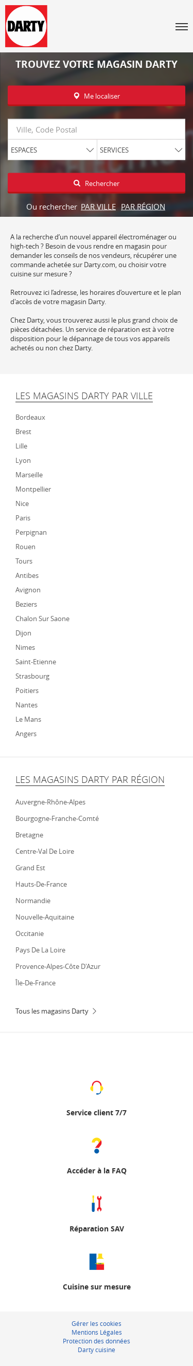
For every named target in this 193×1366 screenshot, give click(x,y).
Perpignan (31, 532)
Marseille (29, 474)
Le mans (28, 719)
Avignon (28, 589)
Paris (22, 517)
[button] (182, 26)
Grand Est (30, 867)
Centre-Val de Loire (44, 851)
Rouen (25, 546)
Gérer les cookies (96, 1323)
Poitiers (27, 690)
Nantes (26, 704)
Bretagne (29, 834)
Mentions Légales (97, 1332)
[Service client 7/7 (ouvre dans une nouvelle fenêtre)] (96, 1096)
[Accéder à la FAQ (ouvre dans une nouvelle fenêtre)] (97, 1154)
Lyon (23, 460)
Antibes (27, 575)
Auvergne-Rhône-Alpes (50, 802)
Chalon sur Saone (42, 618)
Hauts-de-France (41, 884)
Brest (23, 431)
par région (143, 206)
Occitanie (29, 933)
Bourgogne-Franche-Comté (57, 818)
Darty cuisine (96, 1349)
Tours (23, 561)
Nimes (25, 647)
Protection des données (96, 1341)
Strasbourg (32, 676)
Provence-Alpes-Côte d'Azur (57, 966)
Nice (22, 503)
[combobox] (96, 129)
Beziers (26, 604)
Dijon (23, 633)
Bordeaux (30, 417)
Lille (21, 446)
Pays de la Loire (40, 950)
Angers (26, 733)
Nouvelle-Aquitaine (44, 917)
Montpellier (33, 489)
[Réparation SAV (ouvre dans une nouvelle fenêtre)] (96, 1212)
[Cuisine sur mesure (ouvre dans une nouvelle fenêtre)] (97, 1270)
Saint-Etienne (35, 661)
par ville (98, 206)
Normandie (32, 900)
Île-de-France (35, 982)
